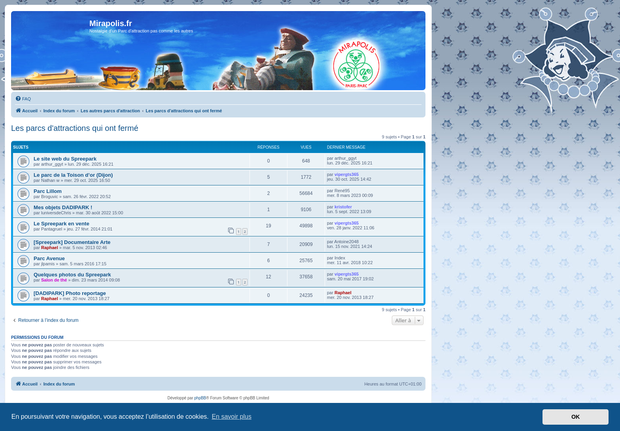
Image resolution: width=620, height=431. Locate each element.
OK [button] (575, 417)
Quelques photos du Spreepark (72, 275)
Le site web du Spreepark (65, 159)
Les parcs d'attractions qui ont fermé (74, 128)
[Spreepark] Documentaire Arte (72, 242)
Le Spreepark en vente (61, 224)
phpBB (200, 398)
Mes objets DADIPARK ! (63, 207)
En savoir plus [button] (231, 416)
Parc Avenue (49, 258)
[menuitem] (23, 99)
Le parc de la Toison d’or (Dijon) (73, 175)
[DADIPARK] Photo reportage (70, 293)
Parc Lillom (48, 191)
